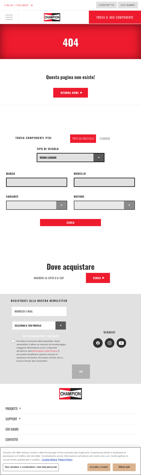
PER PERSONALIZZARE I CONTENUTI (41, 336)
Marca (10, 173)
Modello (80, 173)
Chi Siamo (128, 5)
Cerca (71, 222)
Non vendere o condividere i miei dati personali (31, 467)
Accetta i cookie (99, 467)
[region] (70, 461)
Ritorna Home (70, 93)
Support (14, 418)
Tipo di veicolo (48, 148)
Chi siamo (12, 429)
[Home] (52, 17)
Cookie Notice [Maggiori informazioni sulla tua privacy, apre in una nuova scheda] (49, 459)
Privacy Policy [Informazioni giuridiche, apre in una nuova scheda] (65, 459)
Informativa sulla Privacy (44, 351)
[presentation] (40, 371)
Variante (12, 196)
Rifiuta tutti (124, 467)
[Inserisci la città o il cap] (58, 278)
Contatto (106, 5)
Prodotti (14, 408)
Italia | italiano (16, 5)
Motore (79, 196)
